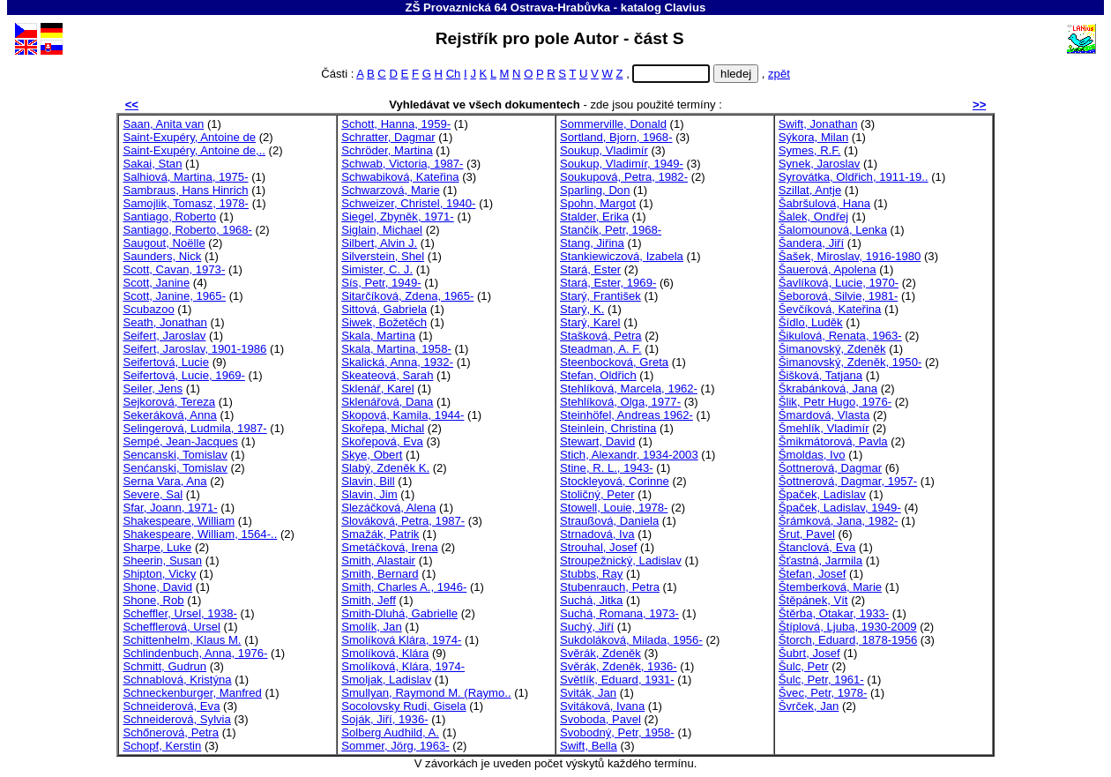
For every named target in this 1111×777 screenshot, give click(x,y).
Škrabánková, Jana (828, 388)
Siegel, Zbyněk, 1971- (397, 216)
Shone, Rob (153, 600)
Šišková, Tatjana (820, 375)
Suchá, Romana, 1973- (619, 613)
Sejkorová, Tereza (169, 401)
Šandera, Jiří (811, 243)
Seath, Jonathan (165, 322)
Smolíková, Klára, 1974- (403, 666)
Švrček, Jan (809, 706)
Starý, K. (582, 309)
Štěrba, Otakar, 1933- (834, 613)
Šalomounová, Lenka (833, 229)
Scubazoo (148, 309)
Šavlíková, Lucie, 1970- (838, 282)
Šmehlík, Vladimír (824, 428)
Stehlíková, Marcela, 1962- (628, 388)
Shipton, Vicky (159, 573)
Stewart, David (597, 441)
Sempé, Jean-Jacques (180, 441)
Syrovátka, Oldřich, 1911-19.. (853, 176)
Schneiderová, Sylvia (176, 719)
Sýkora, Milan (813, 137)
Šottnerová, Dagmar (830, 467)
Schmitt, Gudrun (164, 666)
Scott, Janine (156, 282)
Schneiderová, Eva (171, 706)
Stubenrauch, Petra (610, 587)
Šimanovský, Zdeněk (832, 348)
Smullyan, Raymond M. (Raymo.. (426, 692)
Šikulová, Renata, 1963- (840, 335)
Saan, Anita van (163, 124)
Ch (453, 73)
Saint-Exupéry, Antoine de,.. (194, 150)
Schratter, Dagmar (388, 137)
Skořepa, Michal (382, 428)
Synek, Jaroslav (820, 163)
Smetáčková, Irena (389, 547)
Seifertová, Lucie (166, 362)
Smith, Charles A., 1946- (403, 587)
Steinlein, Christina (608, 428)
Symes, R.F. (810, 150)
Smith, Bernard (379, 573)
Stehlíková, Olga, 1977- (620, 401)
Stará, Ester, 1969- (608, 282)
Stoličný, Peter (597, 494)
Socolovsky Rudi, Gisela (403, 706)
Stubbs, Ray (591, 573)
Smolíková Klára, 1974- (401, 639)
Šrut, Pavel (807, 534)
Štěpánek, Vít (813, 600)
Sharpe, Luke (157, 547)
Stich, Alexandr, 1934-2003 (629, 454)
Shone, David (157, 587)
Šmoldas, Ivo (812, 454)
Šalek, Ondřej (813, 216)
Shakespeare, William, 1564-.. (200, 534)
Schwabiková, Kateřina (400, 176)
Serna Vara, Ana (164, 481)
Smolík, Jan (371, 626)
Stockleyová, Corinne (614, 481)
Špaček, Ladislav (822, 494)
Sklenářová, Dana (387, 401)
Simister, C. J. (377, 269)
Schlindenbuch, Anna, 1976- (195, 653)
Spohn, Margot (598, 203)
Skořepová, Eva (382, 441)
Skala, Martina (378, 335)
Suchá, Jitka (591, 600)
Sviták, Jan (588, 692)
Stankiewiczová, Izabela (621, 256)
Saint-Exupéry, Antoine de (189, 137)
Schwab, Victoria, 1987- (402, 163)
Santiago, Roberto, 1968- (187, 229)
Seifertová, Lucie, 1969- (183, 375)
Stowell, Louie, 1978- (613, 507)
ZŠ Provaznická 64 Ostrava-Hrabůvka (508, 7)
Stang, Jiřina (592, 243)
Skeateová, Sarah (387, 375)
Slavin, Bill (367, 481)
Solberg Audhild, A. (390, 732)
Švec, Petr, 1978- (823, 692)
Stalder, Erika (594, 216)
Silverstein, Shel (382, 256)
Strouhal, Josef (598, 547)
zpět (779, 73)
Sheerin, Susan (162, 560)
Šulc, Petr (804, 666)
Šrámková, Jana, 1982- (838, 520)
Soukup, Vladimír (604, 150)
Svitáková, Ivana (602, 706)
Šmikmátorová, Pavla (833, 441)
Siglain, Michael (381, 229)
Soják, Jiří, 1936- (384, 719)
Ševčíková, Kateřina (830, 309)
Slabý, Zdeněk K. (385, 467)
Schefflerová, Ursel (171, 626)
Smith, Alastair (378, 560)
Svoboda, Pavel (600, 719)
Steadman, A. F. (601, 348)
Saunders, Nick (162, 256)
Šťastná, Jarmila (820, 560)
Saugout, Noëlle (164, 243)
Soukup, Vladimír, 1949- (621, 163)
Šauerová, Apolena (827, 269)
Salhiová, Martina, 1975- (185, 176)
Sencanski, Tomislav (175, 454)
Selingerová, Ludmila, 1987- (194, 428)
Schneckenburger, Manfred (192, 692)
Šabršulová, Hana (824, 203)
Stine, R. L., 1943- (606, 467)
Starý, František (600, 296)
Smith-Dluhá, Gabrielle (399, 613)
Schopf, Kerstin (162, 745)
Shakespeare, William (179, 520)
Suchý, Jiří (587, 626)
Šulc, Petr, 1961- (821, 679)
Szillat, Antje (810, 190)
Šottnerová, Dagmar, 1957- (848, 481)
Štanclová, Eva (817, 547)
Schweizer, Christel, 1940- (408, 203)
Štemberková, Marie (830, 587)
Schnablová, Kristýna (177, 679)
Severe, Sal (153, 494)
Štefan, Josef (812, 573)
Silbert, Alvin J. (379, 243)
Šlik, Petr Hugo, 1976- (835, 401)
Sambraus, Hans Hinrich (185, 190)
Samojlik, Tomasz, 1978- (186, 203)
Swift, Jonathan (818, 124)
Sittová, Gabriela (384, 309)
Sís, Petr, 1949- (381, 282)
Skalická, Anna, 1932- (397, 362)
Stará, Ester (590, 269)
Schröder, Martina (386, 150)
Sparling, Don (595, 190)
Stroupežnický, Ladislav (621, 560)
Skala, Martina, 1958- (396, 348)
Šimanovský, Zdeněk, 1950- (850, 362)
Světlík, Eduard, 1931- (617, 679)
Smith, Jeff (368, 600)
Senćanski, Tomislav (175, 467)
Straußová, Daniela (609, 520)
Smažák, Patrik (380, 534)
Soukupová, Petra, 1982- (624, 176)
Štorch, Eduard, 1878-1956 (848, 639)
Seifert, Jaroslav (164, 335)
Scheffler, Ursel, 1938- (179, 613)
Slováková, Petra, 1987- (403, 520)
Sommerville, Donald (613, 124)
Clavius (685, 7)
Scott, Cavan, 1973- (174, 269)
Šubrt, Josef (809, 653)
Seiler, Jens (153, 388)
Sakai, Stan (152, 163)
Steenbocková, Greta (614, 362)
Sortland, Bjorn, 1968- (616, 137)
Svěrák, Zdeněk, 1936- (618, 666)
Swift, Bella (588, 745)
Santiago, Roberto (169, 216)
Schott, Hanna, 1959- (396, 124)
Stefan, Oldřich (598, 375)
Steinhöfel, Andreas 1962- (626, 415)
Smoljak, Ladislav (386, 679)
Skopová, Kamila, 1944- (402, 415)
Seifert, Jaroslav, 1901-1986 (194, 348)
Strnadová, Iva (597, 534)
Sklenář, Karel (377, 388)
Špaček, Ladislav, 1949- (840, 507)
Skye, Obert (371, 454)
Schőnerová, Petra (171, 732)
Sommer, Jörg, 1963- (395, 745)
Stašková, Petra (601, 335)
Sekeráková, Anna (169, 415)
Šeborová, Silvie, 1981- (838, 296)
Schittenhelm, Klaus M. (182, 639)
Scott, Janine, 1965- (174, 296)
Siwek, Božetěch (384, 322)
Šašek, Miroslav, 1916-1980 (850, 256)
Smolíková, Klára (385, 653)
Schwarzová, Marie (390, 190)
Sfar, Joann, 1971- (170, 507)
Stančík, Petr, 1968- (610, 229)
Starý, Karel (590, 322)
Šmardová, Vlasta (824, 415)
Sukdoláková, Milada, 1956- (631, 639)
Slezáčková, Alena (388, 507)
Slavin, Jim (369, 494)
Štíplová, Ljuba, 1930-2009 (848, 626)
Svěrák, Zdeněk (600, 653)
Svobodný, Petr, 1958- (617, 732)
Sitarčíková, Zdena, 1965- (407, 296)
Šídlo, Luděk (811, 322)
